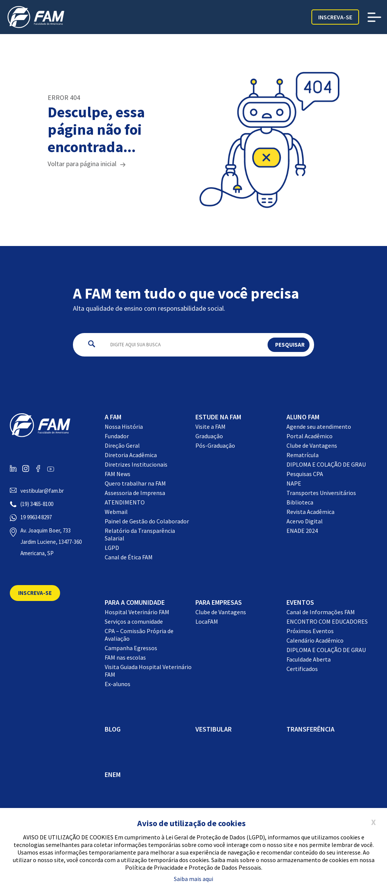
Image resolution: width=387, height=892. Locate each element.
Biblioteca (299, 502)
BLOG (113, 729)
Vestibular (213, 729)
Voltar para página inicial (82, 163)
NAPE (293, 483)
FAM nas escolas (125, 657)
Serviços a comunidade (134, 621)
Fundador (117, 436)
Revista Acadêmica (310, 511)
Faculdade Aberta (308, 659)
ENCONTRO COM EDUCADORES (327, 621)
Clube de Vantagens (311, 445)
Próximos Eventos (310, 631)
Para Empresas (218, 602)
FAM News (117, 474)
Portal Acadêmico (309, 436)
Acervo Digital (304, 521)
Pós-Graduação (215, 445)
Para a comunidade (135, 602)
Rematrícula (302, 455)
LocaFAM (206, 621)
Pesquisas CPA (304, 474)
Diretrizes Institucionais (136, 464)
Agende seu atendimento (318, 426)
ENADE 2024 (302, 530)
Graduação (209, 436)
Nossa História (124, 426)
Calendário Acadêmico (315, 640)
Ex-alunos (117, 684)
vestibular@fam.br (42, 490)
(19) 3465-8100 (36, 503)
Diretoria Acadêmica (131, 455)
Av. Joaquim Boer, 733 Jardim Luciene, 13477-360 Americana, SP (51, 542)
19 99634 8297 (36, 517)
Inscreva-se (335, 17)
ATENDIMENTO (125, 502)
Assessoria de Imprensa (135, 493)
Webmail (116, 511)
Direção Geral (122, 445)
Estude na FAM (218, 417)
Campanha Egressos (131, 648)
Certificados (302, 669)
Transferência (310, 729)
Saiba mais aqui (193, 879)
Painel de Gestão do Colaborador (147, 521)
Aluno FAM (302, 417)
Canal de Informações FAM (320, 612)
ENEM (113, 774)
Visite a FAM (210, 426)
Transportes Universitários (321, 493)
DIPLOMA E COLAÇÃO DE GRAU (326, 464)
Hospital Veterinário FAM (137, 612)
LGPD (112, 547)
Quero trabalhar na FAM (135, 483)
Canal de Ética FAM (129, 557)
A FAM (113, 417)
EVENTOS (300, 602)
